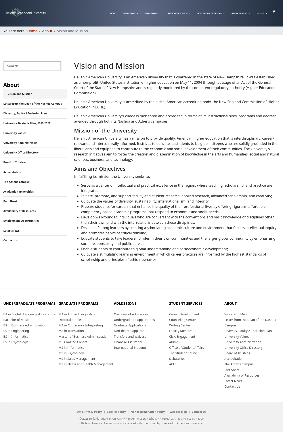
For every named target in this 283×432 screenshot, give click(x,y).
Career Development (184, 314)
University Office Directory (20, 152)
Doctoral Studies (70, 320)
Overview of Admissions (131, 314)
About (260, 13)
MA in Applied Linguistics (77, 314)
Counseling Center (182, 320)
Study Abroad (239, 13)
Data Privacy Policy (89, 412)
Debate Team (178, 358)
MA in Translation (71, 331)
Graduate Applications (130, 325)
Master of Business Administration (84, 336)
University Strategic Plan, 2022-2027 (26, 123)
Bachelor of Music (16, 320)
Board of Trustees (15, 162)
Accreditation (12, 172)
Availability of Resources (19, 211)
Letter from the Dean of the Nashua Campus (32, 104)
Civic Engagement (182, 336)
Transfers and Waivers (130, 336)
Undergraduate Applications (134, 320)
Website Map (178, 412)
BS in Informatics (15, 336)
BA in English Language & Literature (29, 314)
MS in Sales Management (77, 358)
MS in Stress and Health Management (86, 364)
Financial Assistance (128, 342)
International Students (130, 347)
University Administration (20, 143)
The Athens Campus (16, 182)
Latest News (11, 231)
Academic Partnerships (18, 191)
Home (113, 13)
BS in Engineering (16, 331)
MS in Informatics (71, 347)
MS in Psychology (71, 353)
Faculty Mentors (180, 331)
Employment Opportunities (21, 221)
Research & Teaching (209, 13)
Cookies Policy (116, 412)
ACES (172, 364)
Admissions (151, 13)
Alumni (174, 342)
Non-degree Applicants (130, 331)
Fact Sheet (10, 201)
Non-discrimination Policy (148, 412)
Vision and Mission (20, 94)
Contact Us (10, 240)
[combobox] (32, 66)
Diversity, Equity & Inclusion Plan (25, 113)
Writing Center (179, 325)
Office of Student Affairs (186, 347)
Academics (129, 13)
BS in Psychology (15, 342)
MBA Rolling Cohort (73, 342)
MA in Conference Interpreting (81, 325)
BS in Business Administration (24, 325)
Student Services (177, 13)
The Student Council (183, 353)
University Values (14, 133)
